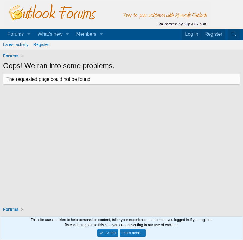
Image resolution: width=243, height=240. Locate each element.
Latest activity (16, 44)
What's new (50, 34)
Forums (16, 34)
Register (41, 44)
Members (86, 34)
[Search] (234, 34)
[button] (28, 34)
